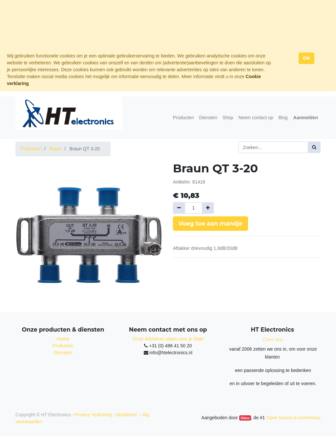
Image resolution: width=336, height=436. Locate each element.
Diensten (63, 352)
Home (63, 338)
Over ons (273, 339)
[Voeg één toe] (208, 208)
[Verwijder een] (179, 208)
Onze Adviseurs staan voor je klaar (168, 338)
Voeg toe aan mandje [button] (210, 223)
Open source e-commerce (292, 417)
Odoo (245, 418)
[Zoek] (314, 147)
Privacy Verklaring (93, 414)
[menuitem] (183, 118)
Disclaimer (127, 414)
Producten (31, 148)
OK (306, 58)
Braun (56, 148)
